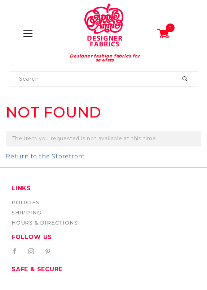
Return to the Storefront (45, 156)
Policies (25, 202)
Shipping (26, 212)
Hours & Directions (45, 222)
